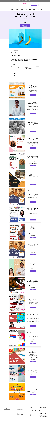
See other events (25, 26)
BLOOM (6, 407)
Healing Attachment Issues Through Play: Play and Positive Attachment (32, 209)
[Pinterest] (42, 418)
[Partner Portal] (34, 5)
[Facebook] (39, 418)
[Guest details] (34, 145)
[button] (38, 5)
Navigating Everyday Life (33, 244)
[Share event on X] (12, 75)
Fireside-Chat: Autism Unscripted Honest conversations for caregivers (33, 264)
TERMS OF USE (31, 414)
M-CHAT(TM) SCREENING (33, 410)
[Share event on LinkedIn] (14, 75)
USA (17, 413)
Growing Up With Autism (33, 138)
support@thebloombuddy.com (43, 415)
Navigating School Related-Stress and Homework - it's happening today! (32, 157)
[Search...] (43, 5)
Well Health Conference (33, 102)
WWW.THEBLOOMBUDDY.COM (43, 416)
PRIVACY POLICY (32, 415)
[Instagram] (41, 418)
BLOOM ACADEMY (32, 409)
